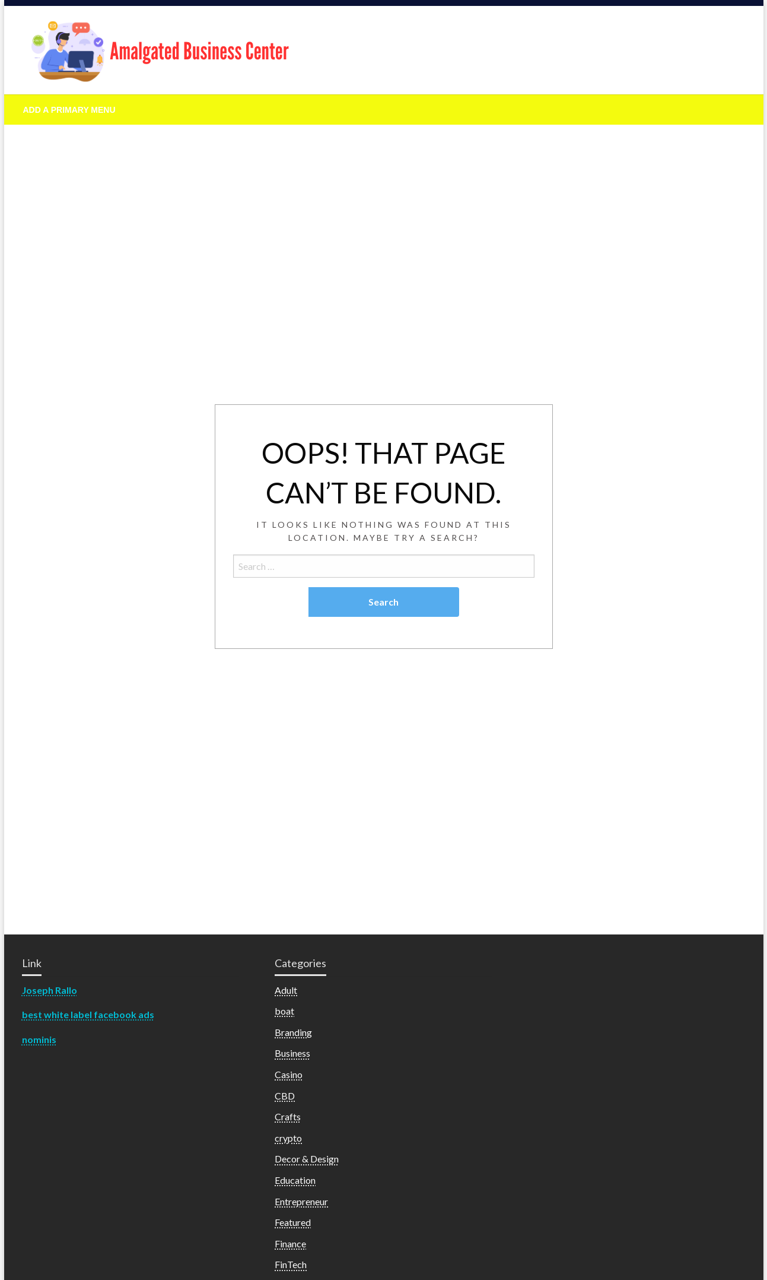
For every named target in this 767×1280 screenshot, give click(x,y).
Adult (286, 990)
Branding (293, 1032)
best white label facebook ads (88, 1014)
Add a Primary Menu (69, 110)
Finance (290, 1243)
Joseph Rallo (49, 990)
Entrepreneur (301, 1201)
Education (295, 1180)
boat (284, 1010)
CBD (285, 1095)
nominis (39, 1039)
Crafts (288, 1116)
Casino (289, 1074)
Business (292, 1053)
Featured (293, 1222)
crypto (288, 1137)
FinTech (291, 1264)
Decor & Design (307, 1158)
